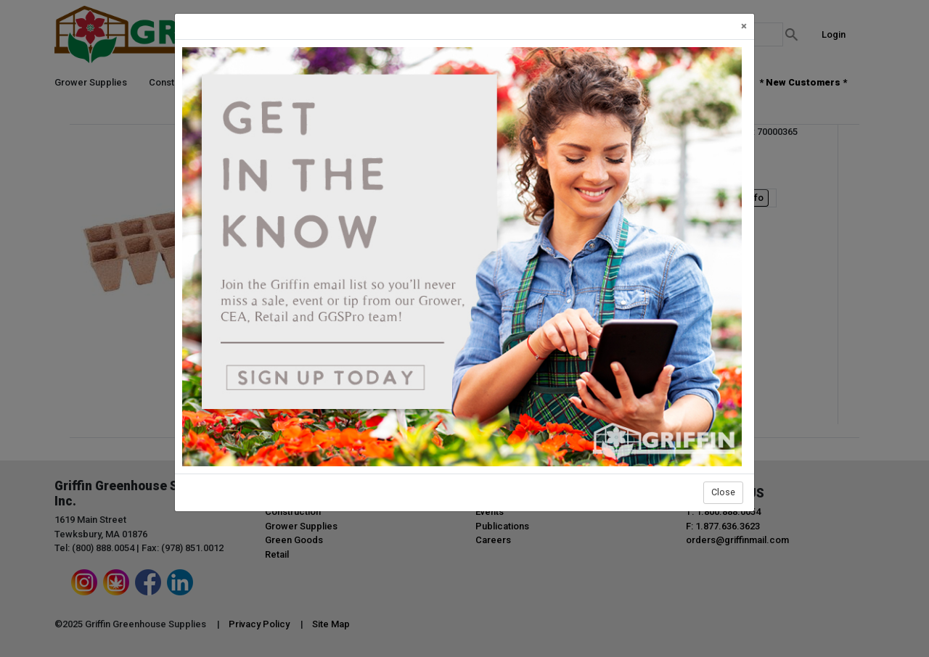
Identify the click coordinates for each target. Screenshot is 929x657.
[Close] (744, 26)
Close (723, 492)
